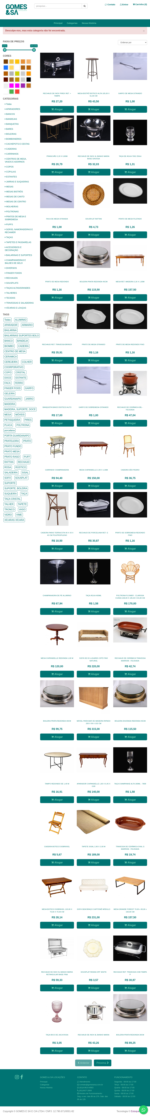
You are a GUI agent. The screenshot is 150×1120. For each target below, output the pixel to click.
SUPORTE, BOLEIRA (15, 488)
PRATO (27, 441)
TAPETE (22, 504)
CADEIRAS (11, 149)
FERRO (19, 383)
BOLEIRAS (10, 134)
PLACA (8, 425)
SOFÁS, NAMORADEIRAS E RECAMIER (19, 230)
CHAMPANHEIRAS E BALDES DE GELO (15, 261)
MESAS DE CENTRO (15, 201)
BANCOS (10, 114)
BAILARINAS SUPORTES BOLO (21, 335)
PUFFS (9, 224)
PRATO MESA (11, 451)
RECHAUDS (11, 278)
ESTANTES (11, 177)
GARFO (29, 388)
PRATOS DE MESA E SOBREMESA (15, 218)
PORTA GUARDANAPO (16, 435)
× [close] (144, 30)
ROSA (7, 467)
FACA (7, 383)
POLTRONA (22, 425)
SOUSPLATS (11, 283)
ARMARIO (27, 325)
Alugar (57, 109)
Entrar (124, 4)
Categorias (72, 23)
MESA (7, 414)
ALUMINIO (20, 320)
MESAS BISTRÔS (14, 191)
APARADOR (10, 325)
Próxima (102, 1062)
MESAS (9, 186)
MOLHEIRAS (11, 206)
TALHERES (11, 293)
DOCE (7, 378)
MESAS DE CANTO (14, 196)
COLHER (27, 362)
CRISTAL (20, 372)
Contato (110, 4)
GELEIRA (9, 393)
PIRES (28, 420)
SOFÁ (7, 478)
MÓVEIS (19, 414)
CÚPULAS (10, 172)
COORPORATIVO (13, 367)
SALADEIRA (11, 472)
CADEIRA (23, 346)
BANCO (8, 341)
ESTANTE (21, 378)
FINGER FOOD (12, 388)
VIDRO (8, 515)
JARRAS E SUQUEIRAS (17, 181)
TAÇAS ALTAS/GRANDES (17, 288)
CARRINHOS (11, 154)
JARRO (29, 399)
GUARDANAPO (12, 399)
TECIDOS (10, 298)
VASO (22, 509)
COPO (7, 372)
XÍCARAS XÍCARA (14, 520)
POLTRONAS (12, 211)
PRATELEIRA (11, 441)
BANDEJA (22, 341)
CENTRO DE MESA (14, 351)
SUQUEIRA (10, 493)
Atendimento (83, 1082)
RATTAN (8, 462)
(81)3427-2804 (85, 1090)
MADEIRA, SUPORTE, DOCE (20, 409)
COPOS (9, 167)
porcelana (9, 430)
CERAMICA (10, 356)
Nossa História (89, 23)
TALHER (8, 504)
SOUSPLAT (21, 478)
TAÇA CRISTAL (12, 499)
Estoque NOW (138, 1111)
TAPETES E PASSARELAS (18, 242)
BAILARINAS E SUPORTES (18, 255)
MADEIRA (9, 404)
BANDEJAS (11, 119)
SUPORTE (10, 483)
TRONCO (9, 509)
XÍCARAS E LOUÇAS (15, 308)
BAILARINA (10, 330)
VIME (19, 515)
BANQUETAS (12, 124)
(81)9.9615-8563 (86, 1087)
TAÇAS (9, 237)
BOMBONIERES (13, 139)
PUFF (27, 457)
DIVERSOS (11, 268)
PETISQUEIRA (12, 420)
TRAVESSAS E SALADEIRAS (19, 303)
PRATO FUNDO (12, 446)
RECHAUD (23, 462)
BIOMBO (9, 346)
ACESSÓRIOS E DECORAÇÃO (13, 248)
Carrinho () (140, 4)
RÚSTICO (20, 467)
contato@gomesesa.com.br (91, 1085)
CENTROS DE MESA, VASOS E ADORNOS (16, 160)
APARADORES (12, 109)
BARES (9, 129)
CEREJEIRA (11, 362)
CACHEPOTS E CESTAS (17, 144)
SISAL (25, 472)
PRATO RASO (11, 457)
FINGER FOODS (13, 273)
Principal (58, 23)
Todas (8, 104)
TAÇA (24, 493)
